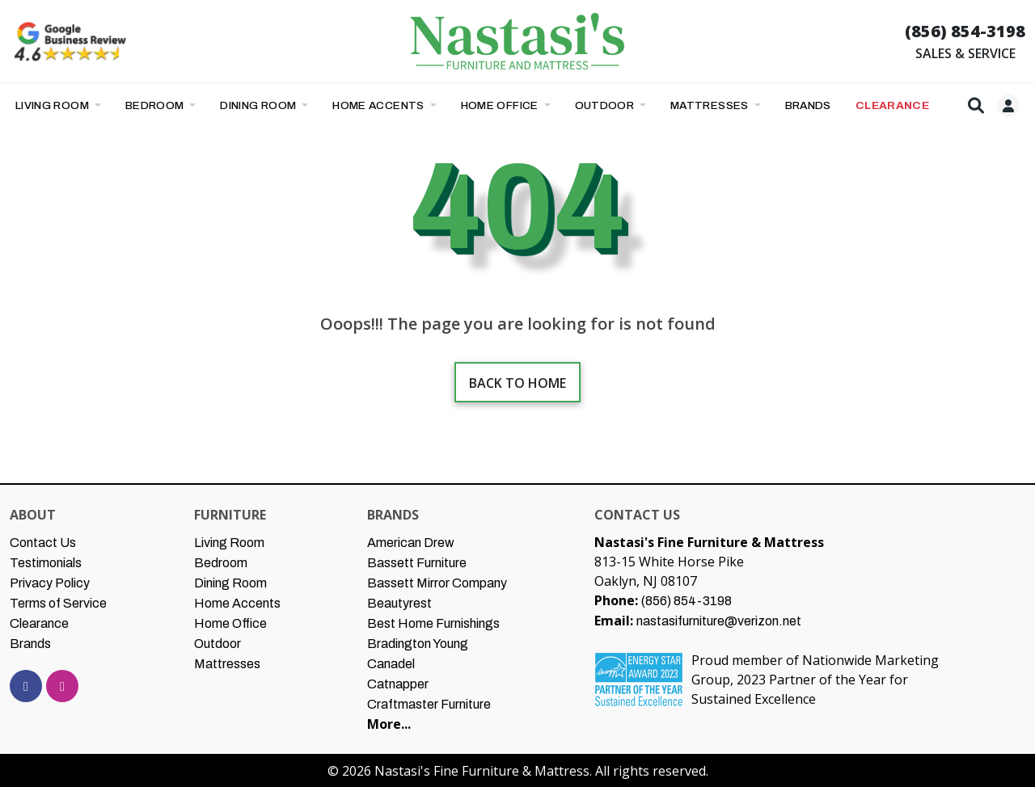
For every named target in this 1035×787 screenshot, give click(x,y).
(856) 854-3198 (965, 31)
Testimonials (46, 563)
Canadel (391, 664)
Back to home (517, 383)
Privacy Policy (50, 583)
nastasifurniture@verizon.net (718, 621)
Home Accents (379, 105)
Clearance (39, 623)
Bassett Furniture (417, 563)
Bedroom (156, 105)
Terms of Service (58, 603)
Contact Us (43, 542)
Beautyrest (399, 603)
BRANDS (808, 105)
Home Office (501, 105)
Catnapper (398, 684)
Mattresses (710, 105)
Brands (30, 643)
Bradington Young (417, 643)
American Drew (410, 542)
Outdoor (606, 105)
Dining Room (259, 105)
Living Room (53, 105)
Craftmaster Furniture (429, 704)
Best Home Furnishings (433, 623)
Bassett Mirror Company (437, 583)
